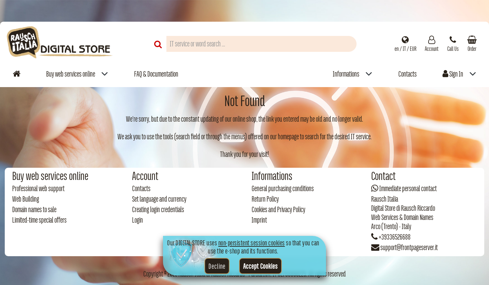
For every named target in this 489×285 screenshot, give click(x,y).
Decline (217, 266)
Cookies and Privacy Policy (278, 209)
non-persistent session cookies (251, 243)
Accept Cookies (260, 266)
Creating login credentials (158, 209)
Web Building (25, 199)
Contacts (407, 73)
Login (137, 220)
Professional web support (38, 188)
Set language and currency (159, 199)
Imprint (259, 220)
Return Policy (265, 199)
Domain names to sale (34, 209)
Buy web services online (70, 73)
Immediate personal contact (408, 188)
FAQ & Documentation (156, 73)
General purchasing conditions (283, 188)
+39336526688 (395, 236)
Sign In (452, 73)
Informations (346, 73)
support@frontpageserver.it (409, 247)
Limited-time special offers (39, 220)
